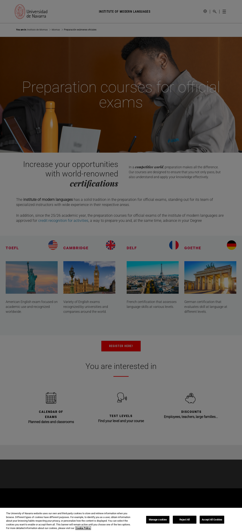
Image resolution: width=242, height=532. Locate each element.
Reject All (184, 519)
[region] (121, 520)
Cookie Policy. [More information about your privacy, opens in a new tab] (83, 528)
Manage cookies (158, 519)
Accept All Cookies (212, 519)
